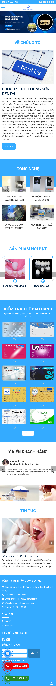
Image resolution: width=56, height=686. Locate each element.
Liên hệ (8, 621)
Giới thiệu (9, 625)
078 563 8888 (12, 2)
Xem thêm (9, 146)
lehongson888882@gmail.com (24, 599)
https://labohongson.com (23, 603)
